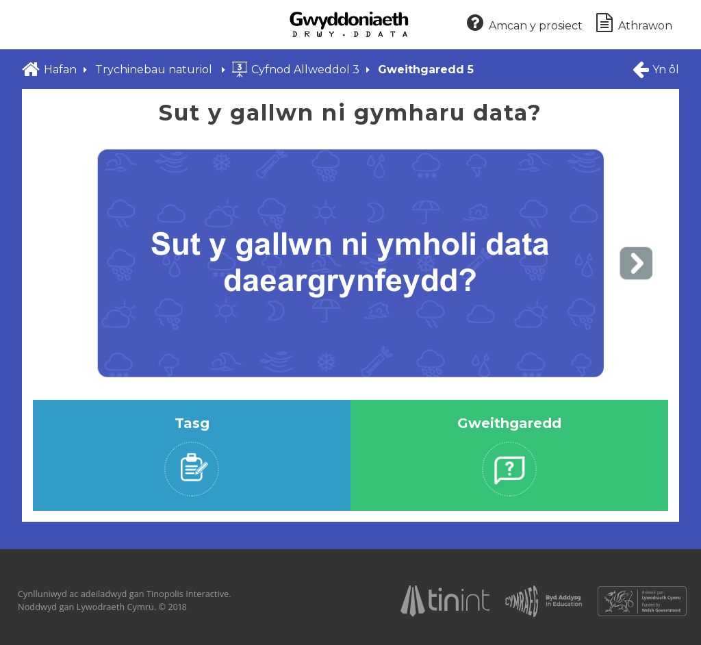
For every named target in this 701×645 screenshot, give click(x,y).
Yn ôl (655, 69)
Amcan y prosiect (525, 23)
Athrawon (634, 23)
